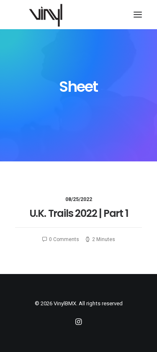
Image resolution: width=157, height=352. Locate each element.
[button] (137, 14)
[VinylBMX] (48, 14)
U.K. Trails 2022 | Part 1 (78, 213)
